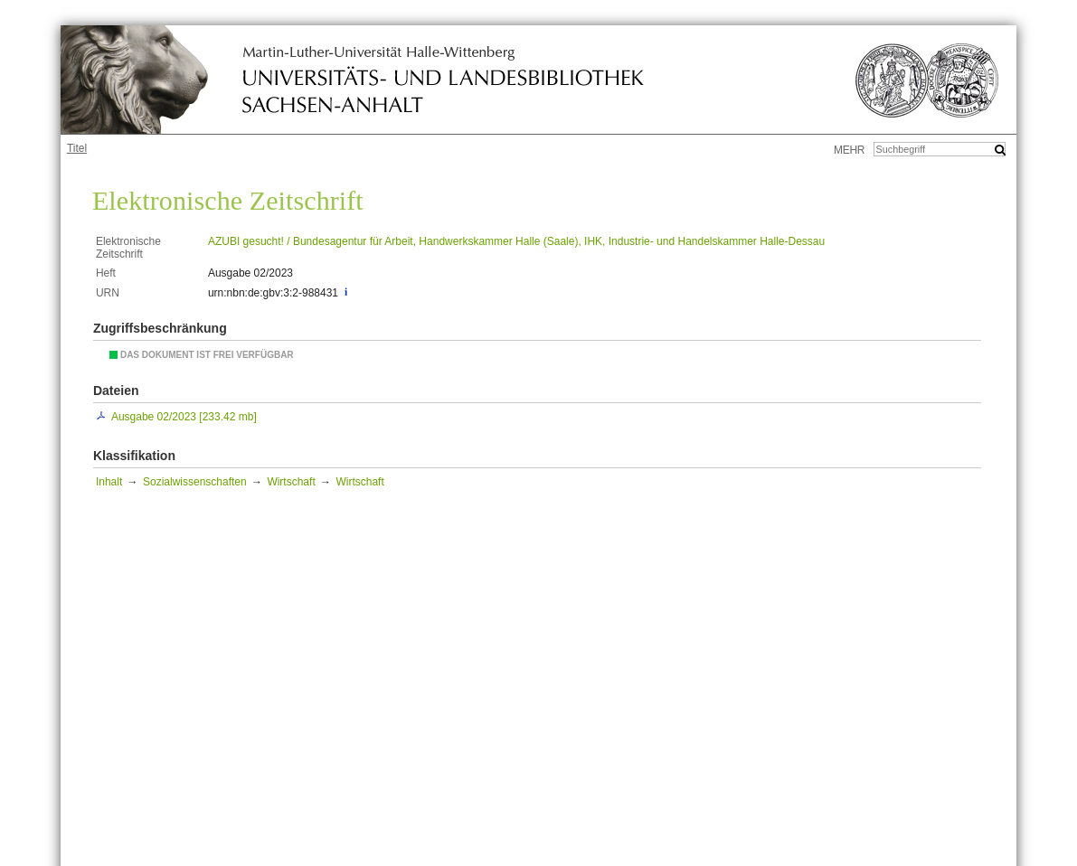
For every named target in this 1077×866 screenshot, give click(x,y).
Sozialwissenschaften (195, 481)
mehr (849, 150)
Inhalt (109, 481)
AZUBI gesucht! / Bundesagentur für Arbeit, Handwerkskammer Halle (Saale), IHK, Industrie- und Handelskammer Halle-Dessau (516, 241)
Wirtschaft (291, 481)
